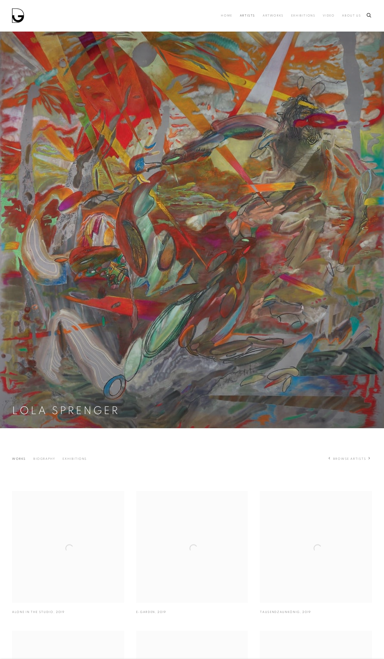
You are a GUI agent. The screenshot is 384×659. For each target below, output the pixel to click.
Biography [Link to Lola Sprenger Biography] (44, 458)
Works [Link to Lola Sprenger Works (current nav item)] (19, 458)
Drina (18, 15)
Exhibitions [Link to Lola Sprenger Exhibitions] (74, 458)
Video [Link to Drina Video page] (328, 15)
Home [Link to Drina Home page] (226, 15)
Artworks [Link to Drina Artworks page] (273, 15)
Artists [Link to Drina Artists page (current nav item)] (247, 15)
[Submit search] (369, 14)
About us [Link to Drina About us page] (351, 15)
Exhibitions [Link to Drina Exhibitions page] (303, 15)
